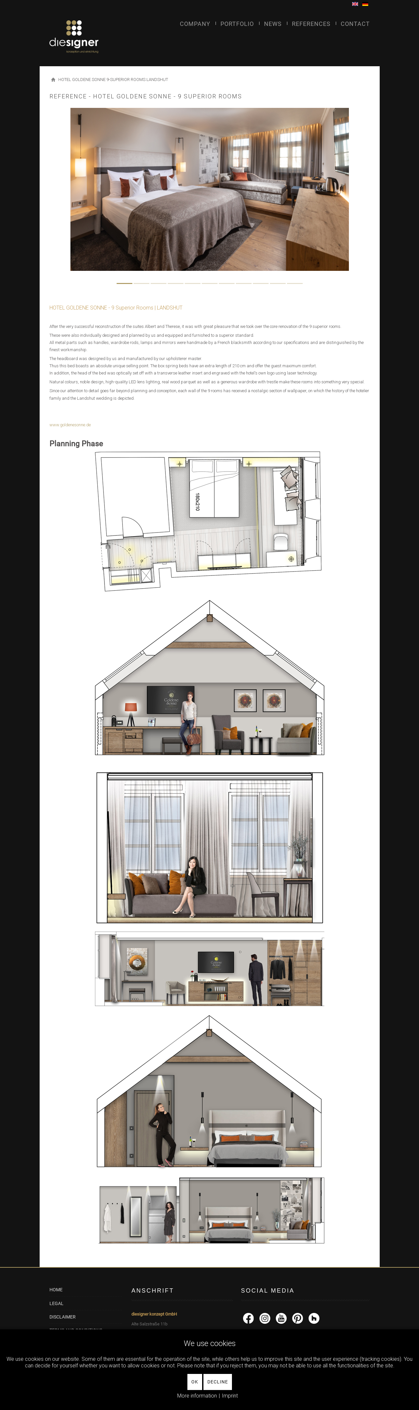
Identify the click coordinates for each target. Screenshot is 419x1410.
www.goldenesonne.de (70, 424)
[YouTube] (281, 1318)
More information (197, 1396)
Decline (217, 1381)
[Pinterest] (297, 1318)
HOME (56, 1289)
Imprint (230, 1396)
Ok (194, 1381)
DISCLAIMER (62, 1316)
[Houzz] (314, 1318)
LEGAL (56, 1303)
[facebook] (248, 1318)
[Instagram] (265, 1318)
